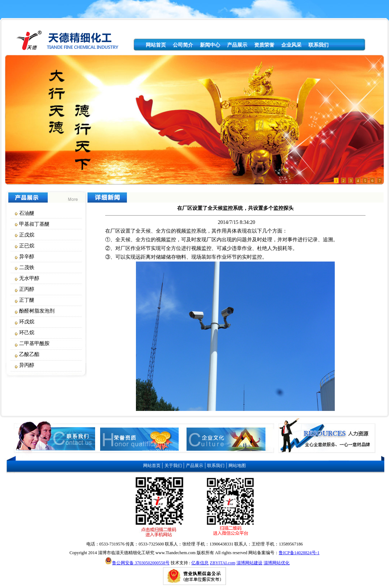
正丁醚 (26, 300)
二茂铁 (26, 267)
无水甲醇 (29, 278)
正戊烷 (26, 235)
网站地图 (237, 465)
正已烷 (26, 246)
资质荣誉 (264, 45)
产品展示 (237, 45)
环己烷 (26, 332)
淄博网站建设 (249, 562)
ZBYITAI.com (222, 562)
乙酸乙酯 (29, 354)
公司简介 (183, 45)
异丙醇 (26, 365)
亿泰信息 (200, 562)
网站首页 (156, 45)
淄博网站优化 (277, 562)
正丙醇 (26, 289)
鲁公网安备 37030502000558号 (141, 562)
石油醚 (26, 213)
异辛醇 (26, 256)
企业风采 (291, 45)
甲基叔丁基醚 (34, 224)
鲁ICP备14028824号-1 (299, 552)
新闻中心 (210, 45)
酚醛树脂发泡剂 (37, 311)
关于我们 (173, 465)
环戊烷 (26, 321)
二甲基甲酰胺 (34, 343)
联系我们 (318, 45)
